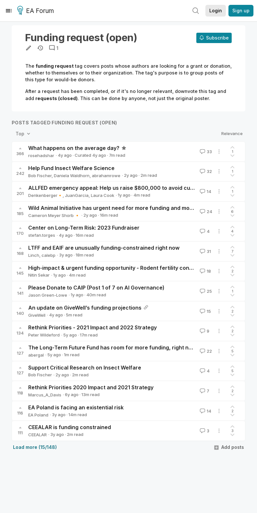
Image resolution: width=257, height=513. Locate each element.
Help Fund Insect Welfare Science (71, 168)
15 (205, 311)
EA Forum (36, 11)
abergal (36, 355)
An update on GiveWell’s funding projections (84, 307)
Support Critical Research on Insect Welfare (84, 367)
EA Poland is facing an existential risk (76, 407)
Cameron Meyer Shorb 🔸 (54, 215)
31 (205, 251)
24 (205, 211)
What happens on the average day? (73, 148)
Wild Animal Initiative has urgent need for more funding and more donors (121, 208)
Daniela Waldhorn (72, 175)
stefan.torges (41, 235)
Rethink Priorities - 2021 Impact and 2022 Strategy (92, 327)
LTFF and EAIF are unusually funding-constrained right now (103, 248)
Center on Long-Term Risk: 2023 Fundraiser (84, 227)
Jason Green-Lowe (47, 295)
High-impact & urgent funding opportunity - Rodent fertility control (113, 268)
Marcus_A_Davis (44, 394)
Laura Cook (102, 195)
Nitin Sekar (39, 275)
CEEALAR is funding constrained (69, 427)
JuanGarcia (77, 195)
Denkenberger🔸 (45, 195)
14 (205, 191)
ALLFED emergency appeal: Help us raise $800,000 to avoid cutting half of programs (137, 188)
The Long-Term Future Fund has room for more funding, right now (112, 347)
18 (205, 271)
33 (205, 151)
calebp (48, 255)
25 (205, 291)
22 (205, 351)
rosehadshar (41, 155)
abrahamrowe (106, 175)
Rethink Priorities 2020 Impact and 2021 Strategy (90, 387)
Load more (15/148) (35, 447)
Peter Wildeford (44, 334)
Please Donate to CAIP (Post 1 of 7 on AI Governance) (96, 287)
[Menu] (9, 10)
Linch (33, 255)
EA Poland (38, 414)
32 (205, 171)
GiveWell (36, 315)
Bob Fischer (40, 175)
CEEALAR (37, 434)
